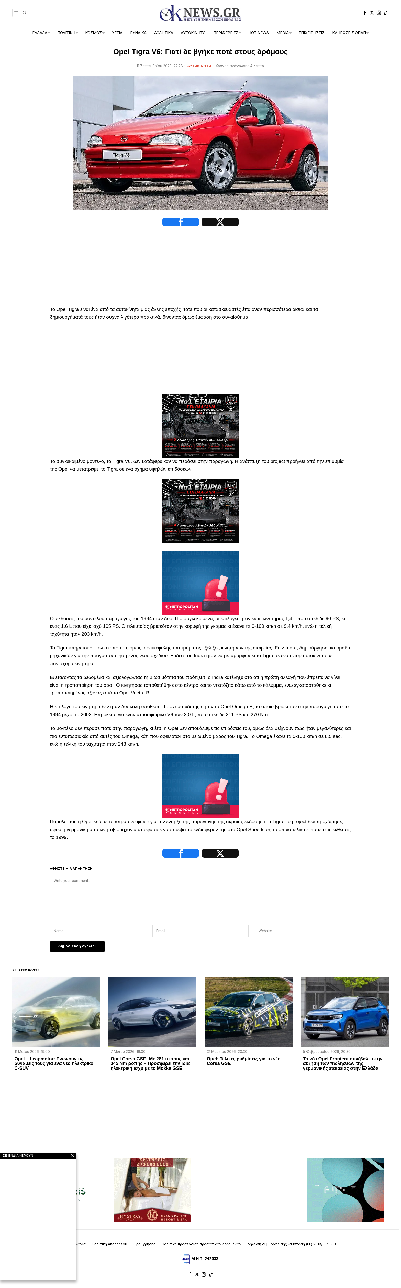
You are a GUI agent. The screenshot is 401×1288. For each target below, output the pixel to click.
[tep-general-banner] (200, 584)
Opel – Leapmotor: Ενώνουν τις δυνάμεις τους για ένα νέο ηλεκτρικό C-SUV (54, 1068)
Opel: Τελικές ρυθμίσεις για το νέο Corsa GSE (244, 1066)
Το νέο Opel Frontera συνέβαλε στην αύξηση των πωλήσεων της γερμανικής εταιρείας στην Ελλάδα (343, 1068)
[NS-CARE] (200, 427)
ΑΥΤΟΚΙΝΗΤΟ (199, 66)
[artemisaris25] (55, 1194)
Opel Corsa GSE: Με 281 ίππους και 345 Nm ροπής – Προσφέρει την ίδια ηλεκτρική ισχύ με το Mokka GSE (150, 1068)
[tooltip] (365, 13)
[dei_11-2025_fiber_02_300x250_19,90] (345, 1194)
